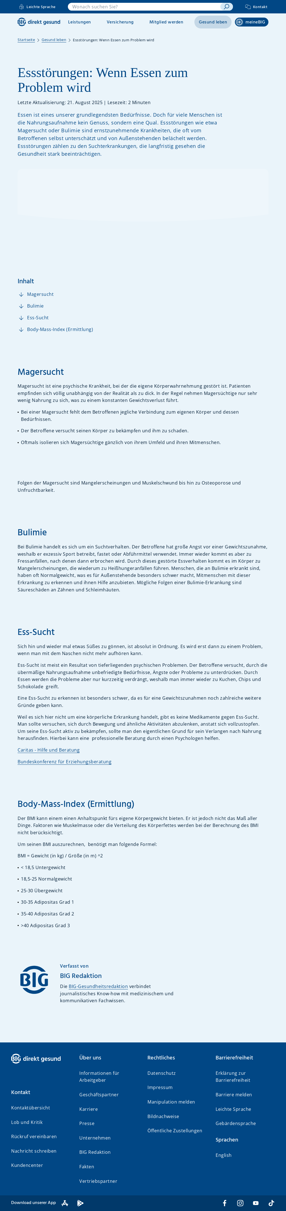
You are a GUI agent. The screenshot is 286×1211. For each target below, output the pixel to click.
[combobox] (144, 7)
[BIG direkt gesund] (39, 21)
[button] (40, 1092)
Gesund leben (213, 22)
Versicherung (120, 22)
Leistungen (79, 22)
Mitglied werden (166, 22)
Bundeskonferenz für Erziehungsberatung (64, 762)
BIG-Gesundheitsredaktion (98, 986)
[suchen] (226, 7)
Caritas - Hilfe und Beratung (49, 750)
